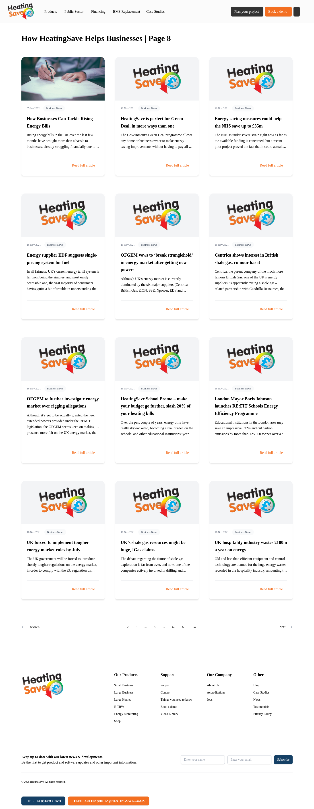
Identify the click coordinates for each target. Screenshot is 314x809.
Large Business (123, 692)
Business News (54, 108)
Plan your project (246, 11)
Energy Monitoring (126, 714)
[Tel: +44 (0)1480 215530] (43, 801)
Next (286, 627)
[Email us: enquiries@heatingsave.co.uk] (108, 801)
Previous (30, 627)
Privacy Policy (262, 714)
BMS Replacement (126, 11)
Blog (256, 685)
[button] (296, 11)
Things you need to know (176, 699)
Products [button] (50, 11)
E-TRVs (119, 706)
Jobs (210, 699)
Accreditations (216, 692)
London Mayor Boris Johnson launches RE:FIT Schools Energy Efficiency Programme (246, 406)
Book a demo (277, 11)
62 (173, 627)
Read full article (83, 165)
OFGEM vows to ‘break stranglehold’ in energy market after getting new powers (157, 262)
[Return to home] (20, 12)
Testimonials (261, 706)
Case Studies (155, 11)
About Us (213, 685)
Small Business (123, 685)
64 (194, 627)
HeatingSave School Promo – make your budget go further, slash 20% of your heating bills (155, 406)
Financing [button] (98, 11)
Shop (117, 721)
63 (184, 627)
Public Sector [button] (74, 11)
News (256, 699)
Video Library (169, 714)
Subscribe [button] (283, 759)
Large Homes (122, 699)
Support (165, 685)
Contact (165, 692)
